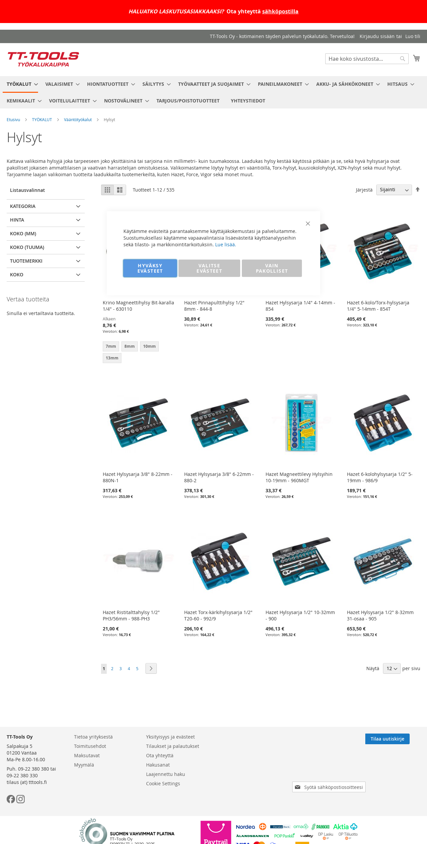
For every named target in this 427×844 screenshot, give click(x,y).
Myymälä (84, 765)
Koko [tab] (16, 274)
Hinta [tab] (17, 220)
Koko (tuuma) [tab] (27, 247)
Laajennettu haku (165, 774)
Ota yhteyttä (159, 755)
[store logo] (43, 59)
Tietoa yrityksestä (93, 737)
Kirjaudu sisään (377, 36)
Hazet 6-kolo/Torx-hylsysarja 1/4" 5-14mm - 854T (378, 305)
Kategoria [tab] (22, 206)
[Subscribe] (398, 739)
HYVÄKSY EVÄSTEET (150, 268)
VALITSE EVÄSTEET (209, 268)
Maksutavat (87, 755)
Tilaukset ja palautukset (172, 746)
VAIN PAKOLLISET (272, 268)
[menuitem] (20, 84)
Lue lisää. (225, 244)
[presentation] (330, 768)
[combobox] (367, 58)
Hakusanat (158, 765)
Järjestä (364, 189)
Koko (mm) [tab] (23, 233)
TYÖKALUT (42, 119)
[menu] (213, 92)
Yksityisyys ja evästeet (170, 737)
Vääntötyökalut (78, 119)
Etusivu (13, 119)
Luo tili (412, 36)
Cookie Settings (163, 783)
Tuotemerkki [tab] (26, 261)
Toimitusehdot (90, 746)
